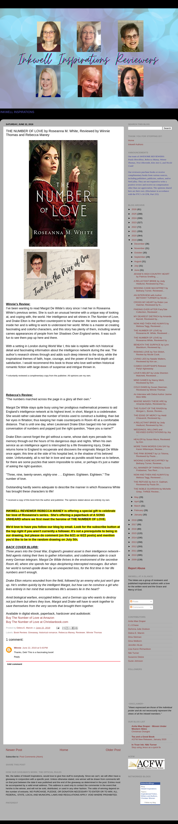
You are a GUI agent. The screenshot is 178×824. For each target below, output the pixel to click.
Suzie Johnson (135, 661)
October (138, 252)
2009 (134, 559)
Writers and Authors (149, 796)
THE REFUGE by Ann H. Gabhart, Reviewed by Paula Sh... (151, 483)
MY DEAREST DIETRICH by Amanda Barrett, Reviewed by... (152, 317)
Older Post (113, 750)
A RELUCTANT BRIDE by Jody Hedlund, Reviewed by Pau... (149, 282)
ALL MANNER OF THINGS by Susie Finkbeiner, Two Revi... (152, 469)
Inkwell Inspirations (149, 789)
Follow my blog (150, 803)
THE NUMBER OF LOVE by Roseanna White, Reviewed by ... (152, 339)
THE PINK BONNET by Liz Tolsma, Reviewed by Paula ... (151, 454)
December (139, 244)
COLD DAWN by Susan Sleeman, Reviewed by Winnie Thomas (151, 388)
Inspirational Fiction (149, 794)
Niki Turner (133, 653)
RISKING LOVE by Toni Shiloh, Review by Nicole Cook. (149, 353)
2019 (134, 240)
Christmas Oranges (141, 731)
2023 (134, 222)
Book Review (20, 632)
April (136, 501)
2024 (134, 218)
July (136, 266)
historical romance (48, 632)
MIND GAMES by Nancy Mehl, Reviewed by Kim (149, 381)
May (136, 497)
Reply (17, 657)
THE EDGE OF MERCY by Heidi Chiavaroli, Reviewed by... (150, 416)
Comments (137, 607)
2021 (134, 231)
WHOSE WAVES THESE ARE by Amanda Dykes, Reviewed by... (150, 402)
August (138, 261)
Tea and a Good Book (143, 736)
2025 (134, 214)
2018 (134, 520)
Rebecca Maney (67, 632)
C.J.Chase (133, 625)
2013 (134, 542)
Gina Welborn (135, 641)
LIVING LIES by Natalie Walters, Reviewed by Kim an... (150, 360)
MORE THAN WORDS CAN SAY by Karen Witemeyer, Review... (152, 447)
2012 (134, 546)
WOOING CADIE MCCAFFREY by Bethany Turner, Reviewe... (151, 461)
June (137, 270)
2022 (134, 227)
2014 (134, 537)
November (139, 248)
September (140, 257)
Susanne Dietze (136, 657)
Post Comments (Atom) (31, 756)
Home (64, 750)
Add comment (14, 664)
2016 (134, 529)
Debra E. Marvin (136, 633)
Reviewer (80, 632)
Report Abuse (136, 568)
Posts (134, 601)
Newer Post (14, 750)
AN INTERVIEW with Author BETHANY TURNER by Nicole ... (151, 296)
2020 (134, 235)
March (137, 506)
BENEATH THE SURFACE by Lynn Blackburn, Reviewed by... (151, 346)
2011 (134, 550)
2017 (134, 524)
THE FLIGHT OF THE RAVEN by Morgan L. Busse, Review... (150, 409)
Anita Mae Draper (137, 621)
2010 (134, 555)
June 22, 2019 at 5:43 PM (35, 648)
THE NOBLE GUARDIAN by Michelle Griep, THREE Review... (152, 490)
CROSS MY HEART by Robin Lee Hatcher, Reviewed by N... (151, 303)
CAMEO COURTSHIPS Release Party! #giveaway (150, 367)
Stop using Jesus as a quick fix (146, 747)
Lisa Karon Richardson (139, 649)
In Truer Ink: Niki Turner (144, 744)
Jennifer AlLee (135, 645)
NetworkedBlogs (147, 783)
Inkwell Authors (135, 144)
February (139, 510)
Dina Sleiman (134, 637)
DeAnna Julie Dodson (139, 629)
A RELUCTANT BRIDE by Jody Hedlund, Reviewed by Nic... (149, 423)
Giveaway (33, 632)
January (138, 514)
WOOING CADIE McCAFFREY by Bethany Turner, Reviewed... (151, 289)
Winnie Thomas (94, 632)
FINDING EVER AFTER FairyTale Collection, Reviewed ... (150, 310)
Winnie (17, 648)
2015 (134, 533)
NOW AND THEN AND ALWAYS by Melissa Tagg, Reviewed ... (151, 324)
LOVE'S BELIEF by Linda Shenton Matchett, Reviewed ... (151, 374)
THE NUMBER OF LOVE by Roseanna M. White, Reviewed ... (152, 331)
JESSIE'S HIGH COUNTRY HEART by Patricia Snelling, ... (152, 275)
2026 (134, 209)
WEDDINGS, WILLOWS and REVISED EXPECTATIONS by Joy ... (152, 432)
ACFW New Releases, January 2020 (149, 739)
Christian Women (148, 798)
